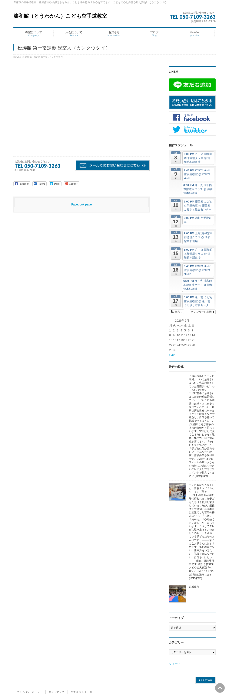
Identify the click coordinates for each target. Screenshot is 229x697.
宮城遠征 (194, 586)
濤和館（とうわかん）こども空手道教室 (60, 16)
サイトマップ (56, 692)
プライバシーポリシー (29, 692)
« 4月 (172, 355)
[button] (176, 312)
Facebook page (81, 204)
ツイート (175, 663)
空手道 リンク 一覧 (82, 692)
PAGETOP (205, 680)
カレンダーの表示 (202, 311)
